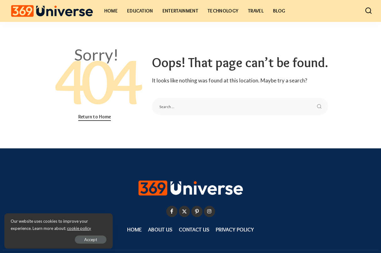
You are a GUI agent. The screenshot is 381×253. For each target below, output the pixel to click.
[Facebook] (172, 211)
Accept (76, 239)
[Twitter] (184, 211)
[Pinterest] (197, 211)
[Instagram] (209, 211)
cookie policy (79, 228)
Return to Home (94, 117)
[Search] (368, 11)
